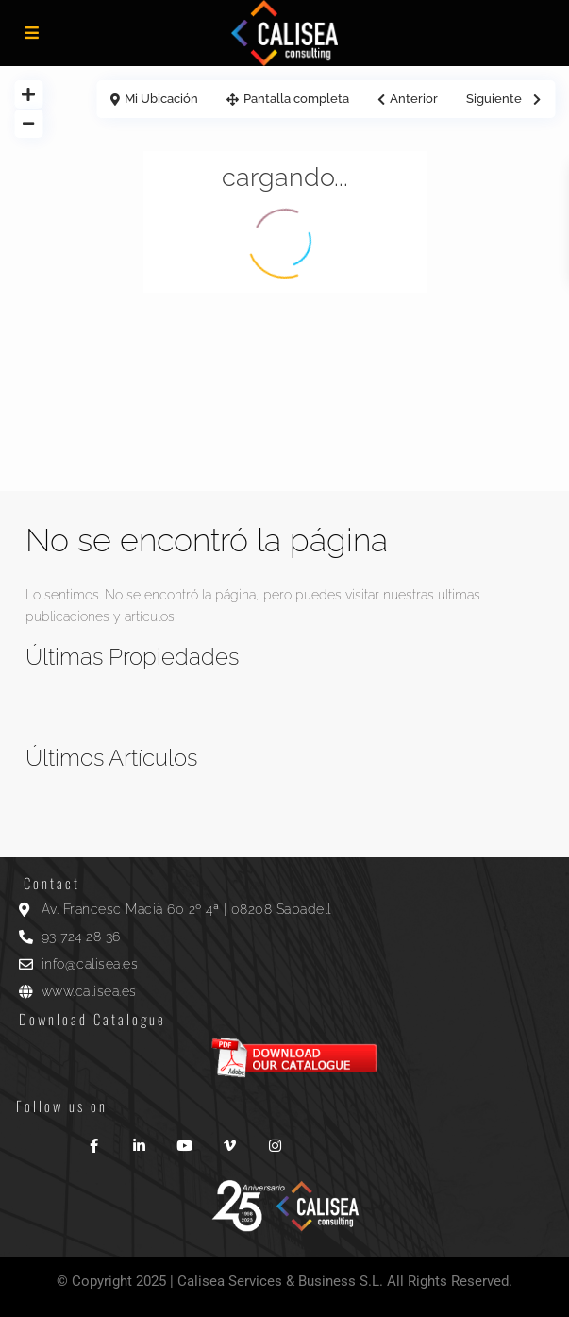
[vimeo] (229, 1139)
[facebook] (93, 1139)
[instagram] (274, 1139)
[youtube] (184, 1139)
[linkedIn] (139, 1139)
